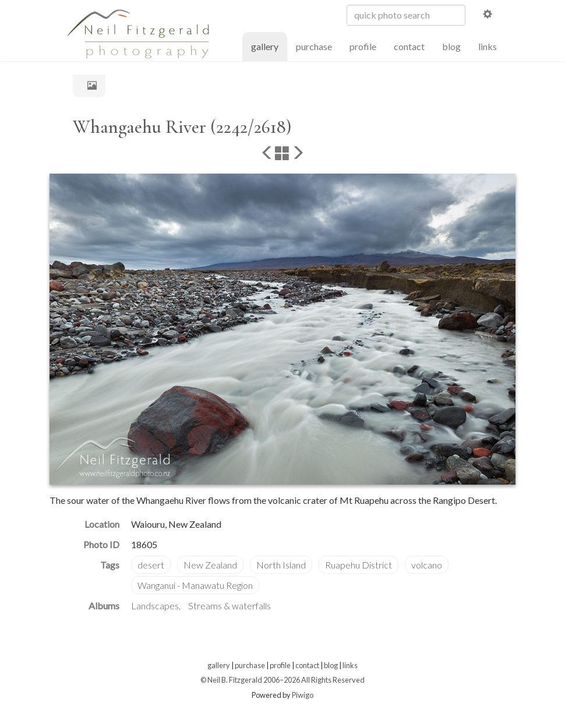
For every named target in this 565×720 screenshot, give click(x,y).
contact (409, 46)
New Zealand (210, 564)
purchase (314, 46)
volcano (426, 564)
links (487, 46)
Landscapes (155, 605)
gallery (269, 46)
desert (150, 564)
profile (362, 46)
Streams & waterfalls (229, 605)
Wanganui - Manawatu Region (195, 585)
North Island (281, 564)
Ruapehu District (358, 564)
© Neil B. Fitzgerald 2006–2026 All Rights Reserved (282, 679)
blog (451, 46)
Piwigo (302, 695)
